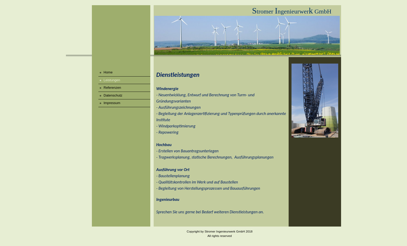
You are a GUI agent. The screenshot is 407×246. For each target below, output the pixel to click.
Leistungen (112, 80)
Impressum (112, 103)
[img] (121, 31)
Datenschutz (113, 95)
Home (108, 72)
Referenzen (112, 88)
